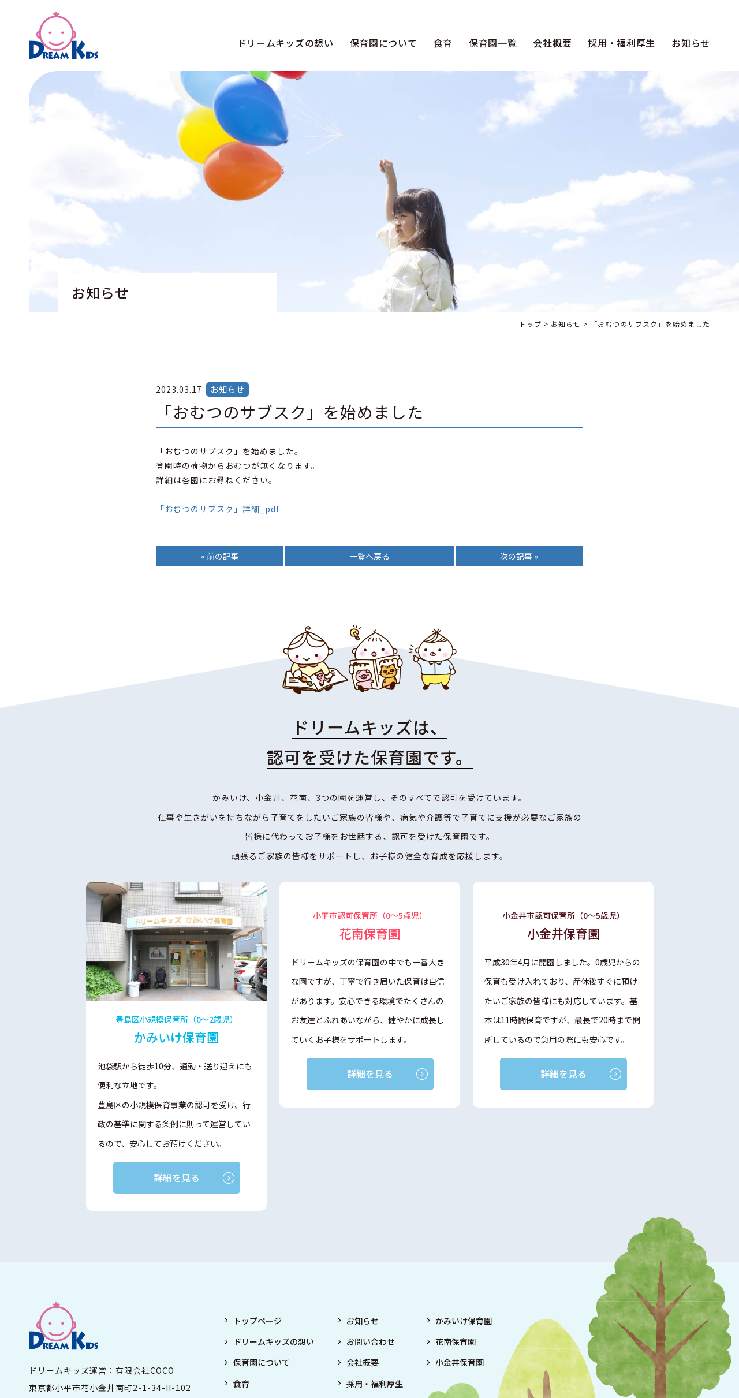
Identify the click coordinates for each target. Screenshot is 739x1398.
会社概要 (552, 43)
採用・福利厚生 (621, 43)
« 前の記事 (220, 556)
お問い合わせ (370, 1341)
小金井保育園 (459, 1362)
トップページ (257, 1320)
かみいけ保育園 (463, 1320)
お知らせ (690, 43)
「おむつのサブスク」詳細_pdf (217, 509)
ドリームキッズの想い (285, 43)
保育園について (383, 43)
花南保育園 (455, 1341)
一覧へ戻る (369, 556)
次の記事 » (519, 556)
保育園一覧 (493, 43)
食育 (443, 43)
